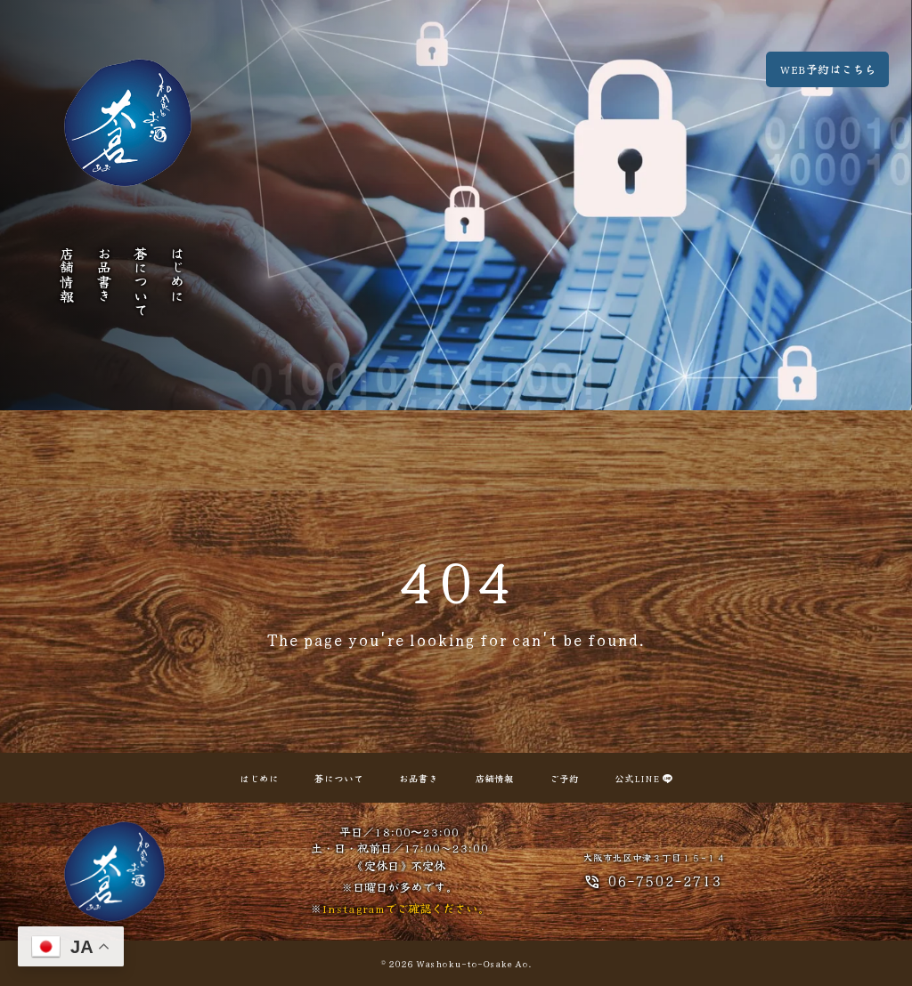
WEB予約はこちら (827, 69)
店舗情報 (66, 274)
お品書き (104, 274)
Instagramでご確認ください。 (405, 908)
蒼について (140, 281)
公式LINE (643, 778)
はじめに (177, 274)
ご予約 (564, 778)
